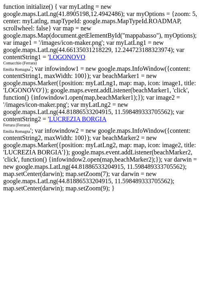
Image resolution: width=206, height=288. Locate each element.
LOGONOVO (67, 57)
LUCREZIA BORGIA (78, 119)
